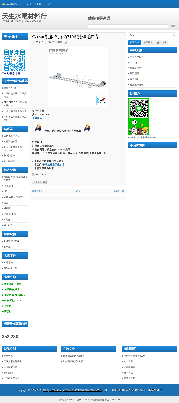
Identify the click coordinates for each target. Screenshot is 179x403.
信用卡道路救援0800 (134, 355)
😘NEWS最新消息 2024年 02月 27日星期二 (22, 4)
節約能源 (8, 372)
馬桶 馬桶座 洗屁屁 (13, 197)
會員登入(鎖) (10, 88)
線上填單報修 (137, 84)
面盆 (6, 202)
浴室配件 (8, 225)
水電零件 (8, 262)
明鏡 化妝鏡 (10, 214)
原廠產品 (37, 118)
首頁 (49, 4)
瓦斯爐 (7, 246)
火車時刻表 (129, 367)
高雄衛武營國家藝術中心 (75, 355)
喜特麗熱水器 (10, 141)
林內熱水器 (9, 155)
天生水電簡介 (137, 67)
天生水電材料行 (24, 16)
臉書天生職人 (137, 57)
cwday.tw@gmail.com (79, 399)
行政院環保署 (10, 367)
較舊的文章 (119, 191)
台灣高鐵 (128, 372)
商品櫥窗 (148, 42)
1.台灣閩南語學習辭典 (74, 361)
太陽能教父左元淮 (13, 378)
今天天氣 (8, 355)
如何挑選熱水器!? (12, 136)
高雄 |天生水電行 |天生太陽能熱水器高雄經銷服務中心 (72, 390)
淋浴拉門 (8, 185)
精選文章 (134, 42)
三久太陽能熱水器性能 (15, 111)
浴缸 (6, 191)
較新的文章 (37, 191)
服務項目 (134, 73)
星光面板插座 (10, 268)
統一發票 (128, 361)
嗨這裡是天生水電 (55, 164)
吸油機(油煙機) (11, 241)
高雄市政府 (129, 378)
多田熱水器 (9, 161)
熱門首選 (161, 42)
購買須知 (134, 79)
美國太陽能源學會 (13, 361)
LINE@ (133, 62)
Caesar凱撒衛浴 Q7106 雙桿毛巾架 (66, 36)
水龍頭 (7, 219)
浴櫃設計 (8, 208)
